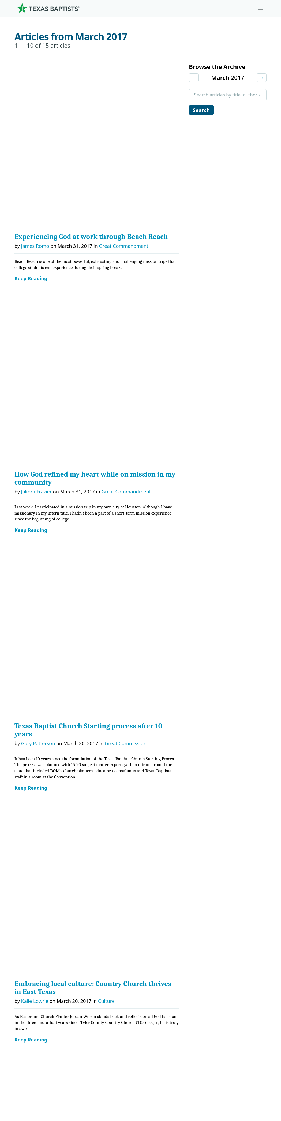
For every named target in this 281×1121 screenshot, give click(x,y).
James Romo (35, 81)
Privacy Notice (203, 1084)
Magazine (218, 983)
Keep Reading (30, 114)
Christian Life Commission (100, 996)
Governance (31, 956)
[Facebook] (194, 908)
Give (154, 930)
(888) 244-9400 (251, 1084)
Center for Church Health (99, 943)
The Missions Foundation (176, 956)
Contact (223, 1081)
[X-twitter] (224, 908)
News (214, 969)
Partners (27, 1023)
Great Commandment (123, 81)
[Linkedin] (241, 908)
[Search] (69, 1047)
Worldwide (160, 983)
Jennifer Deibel (37, 420)
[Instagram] (208, 908)
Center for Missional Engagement (108, 969)
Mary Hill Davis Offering (174, 969)
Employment (221, 943)
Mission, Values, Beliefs (43, 943)
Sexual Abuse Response (233, 1009)
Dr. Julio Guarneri (36, 996)
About (26, 930)
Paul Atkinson (36, 507)
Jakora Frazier (36, 162)
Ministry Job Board (227, 930)
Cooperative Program (172, 943)
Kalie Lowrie (34, 342)
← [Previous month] (194, 77)
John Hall (31, 653)
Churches (28, 969)
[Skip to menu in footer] (260, 8)
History (25, 1009)
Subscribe (218, 996)
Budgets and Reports (171, 1009)
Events (215, 956)
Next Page (29, 888)
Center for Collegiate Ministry (104, 983)
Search (201, 110)
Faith (107, 507)
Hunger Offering (120, 740)
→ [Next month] (261, 77)
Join (212, 1023)
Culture (106, 342)
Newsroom (170, 1081)
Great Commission (126, 249)
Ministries (86, 930)
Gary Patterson (38, 249)
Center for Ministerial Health (103, 956)
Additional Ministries (95, 1009)
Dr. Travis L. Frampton (45, 580)
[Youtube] (258, 908)
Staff (23, 983)
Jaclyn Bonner (36, 740)
